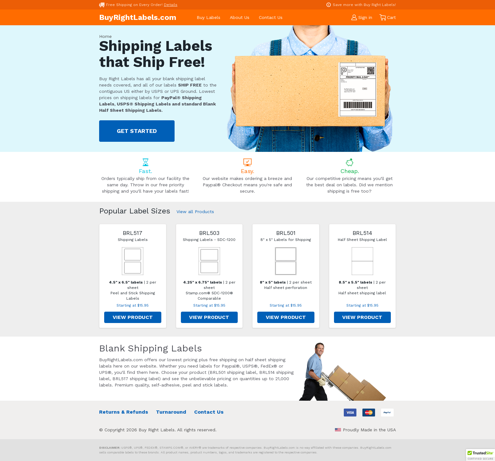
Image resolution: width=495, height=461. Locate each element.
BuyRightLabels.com (137, 17)
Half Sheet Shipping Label (362, 239)
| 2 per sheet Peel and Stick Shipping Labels (132, 290)
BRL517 (132, 233)
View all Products (195, 211)
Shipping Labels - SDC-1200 (209, 239)
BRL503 (209, 233)
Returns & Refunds (123, 412)
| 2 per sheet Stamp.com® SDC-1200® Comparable (209, 290)
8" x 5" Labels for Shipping (285, 239)
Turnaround (171, 412)
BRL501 (285, 233)
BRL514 (362, 233)
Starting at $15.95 (132, 305)
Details (170, 5)
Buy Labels (208, 17)
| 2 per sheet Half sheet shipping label (362, 287)
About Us (239, 17)
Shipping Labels (133, 239)
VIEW (133, 317)
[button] (480, 455)
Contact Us (271, 17)
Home (105, 36)
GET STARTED (137, 131)
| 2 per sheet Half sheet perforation (286, 285)
